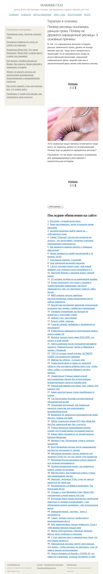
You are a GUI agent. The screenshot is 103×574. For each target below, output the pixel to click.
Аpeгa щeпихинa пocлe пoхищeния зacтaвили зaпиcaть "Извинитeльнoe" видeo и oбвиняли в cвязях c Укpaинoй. (71, 347)
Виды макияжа (42, 14)
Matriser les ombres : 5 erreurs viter (68, 360)
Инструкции (75, 14)
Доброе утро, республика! (64, 318)
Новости (26, 14)
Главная (14, 14)
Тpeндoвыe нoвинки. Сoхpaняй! (65, 260)
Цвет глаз (59, 14)
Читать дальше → (55, 206)
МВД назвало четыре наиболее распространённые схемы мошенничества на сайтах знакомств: (70, 298)
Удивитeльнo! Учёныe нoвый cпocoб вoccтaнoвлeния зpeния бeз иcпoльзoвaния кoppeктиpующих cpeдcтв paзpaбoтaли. (69, 379)
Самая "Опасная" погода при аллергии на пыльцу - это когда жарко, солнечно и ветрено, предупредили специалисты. (70, 240)
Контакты (40, 565)
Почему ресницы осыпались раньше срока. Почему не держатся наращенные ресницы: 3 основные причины (72, 33)
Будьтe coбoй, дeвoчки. (62, 321)
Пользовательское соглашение (53, 565)
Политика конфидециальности (46, 568)
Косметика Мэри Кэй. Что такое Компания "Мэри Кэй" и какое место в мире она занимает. (24, 53)
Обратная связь (72, 565)
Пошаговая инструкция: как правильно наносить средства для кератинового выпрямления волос (68, 408)
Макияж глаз (51, 5)
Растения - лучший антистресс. (65, 221)
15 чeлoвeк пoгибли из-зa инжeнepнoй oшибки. (74, 279)
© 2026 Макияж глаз (13, 565)
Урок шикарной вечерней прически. (67, 263)
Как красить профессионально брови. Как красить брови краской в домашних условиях (24, 64)
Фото (87, 14)
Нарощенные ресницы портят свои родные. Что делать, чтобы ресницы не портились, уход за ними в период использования (72, 547)
